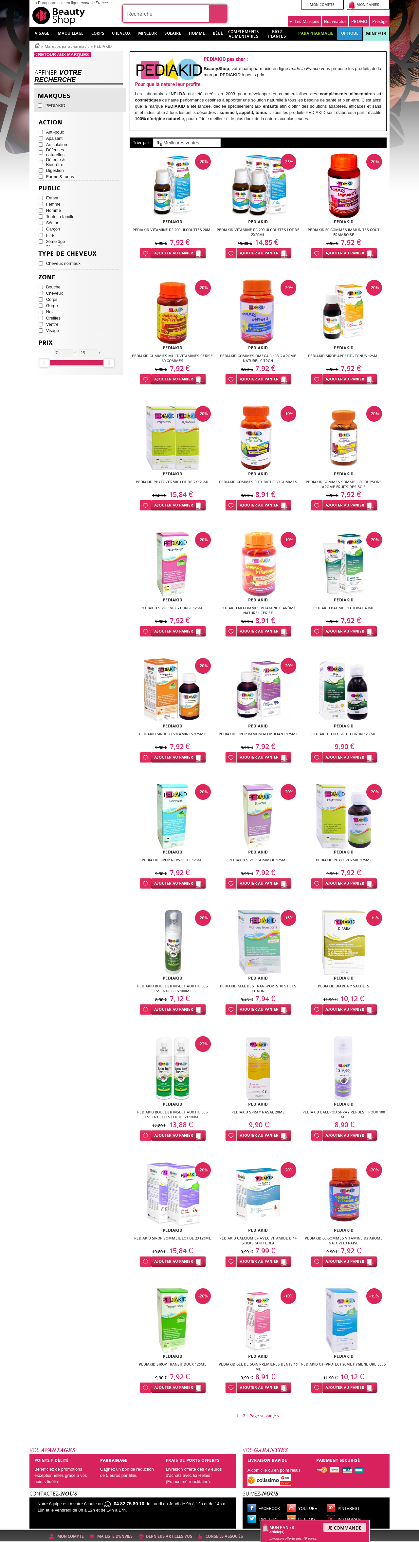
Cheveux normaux (63, 263)
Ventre (52, 324)
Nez (50, 311)
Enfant (52, 197)
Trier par (141, 142)
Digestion (55, 170)
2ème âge (55, 241)
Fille (50, 235)
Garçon (53, 229)
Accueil (37, 45)
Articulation (56, 144)
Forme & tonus (60, 176)
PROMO (359, 21)
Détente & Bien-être (55, 162)
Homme (53, 210)
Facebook (269, 1508)
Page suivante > (264, 1415)
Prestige (380, 21)
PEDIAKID (55, 105)
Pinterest (349, 1508)
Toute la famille (60, 216)
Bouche (53, 287)
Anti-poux (55, 132)
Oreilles (53, 318)
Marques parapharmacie (67, 46)
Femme (53, 204)
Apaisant (54, 138)
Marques (304, 21)
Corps (52, 299)
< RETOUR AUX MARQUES (62, 54)
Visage (52, 330)
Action (50, 122)
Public (49, 188)
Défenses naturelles (55, 152)
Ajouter (173, 253)
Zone (47, 277)
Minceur (376, 33)
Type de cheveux (67, 254)
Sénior (52, 222)
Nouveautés (335, 21)
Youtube (307, 1508)
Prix (45, 343)
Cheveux (54, 293)
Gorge (52, 305)
